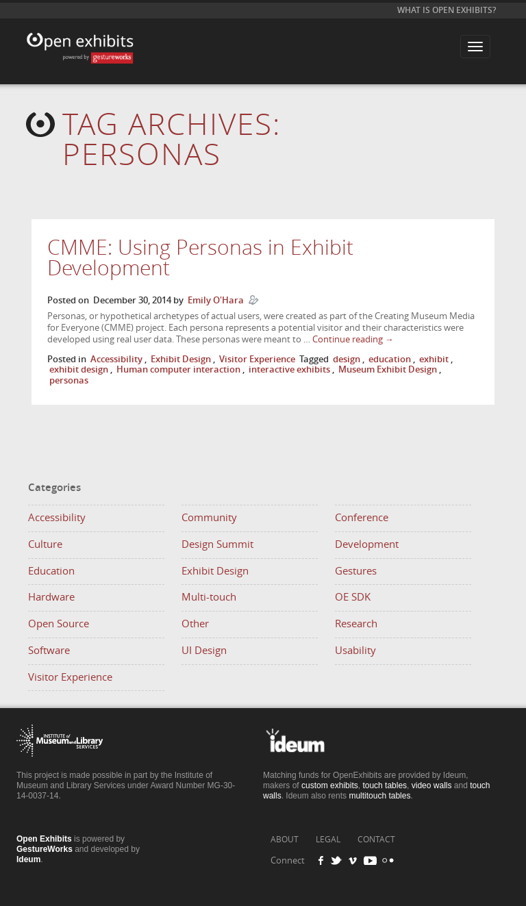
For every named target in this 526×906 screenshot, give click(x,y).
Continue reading (353, 339)
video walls (432, 785)
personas (68, 380)
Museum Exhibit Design (387, 369)
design (346, 359)
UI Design (204, 650)
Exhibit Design (181, 359)
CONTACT (376, 839)
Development (367, 544)
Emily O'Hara (216, 300)
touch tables (384, 785)
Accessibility (116, 359)
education (389, 359)
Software (49, 650)
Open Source (58, 624)
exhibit (434, 359)
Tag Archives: (171, 140)
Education (51, 571)
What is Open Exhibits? (446, 10)
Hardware (51, 597)
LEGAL (328, 839)
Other (195, 624)
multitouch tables (379, 796)
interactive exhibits (289, 369)
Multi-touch (208, 597)
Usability (355, 650)
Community (209, 518)
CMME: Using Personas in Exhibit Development (200, 258)
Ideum (28, 859)
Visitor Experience (257, 359)
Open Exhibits (78, 38)
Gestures (356, 571)
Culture (45, 544)
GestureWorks (44, 849)
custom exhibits (329, 785)
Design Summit (217, 544)
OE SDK (353, 597)
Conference (361, 518)
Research (356, 624)
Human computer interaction (178, 369)
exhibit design (78, 369)
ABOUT (285, 839)
